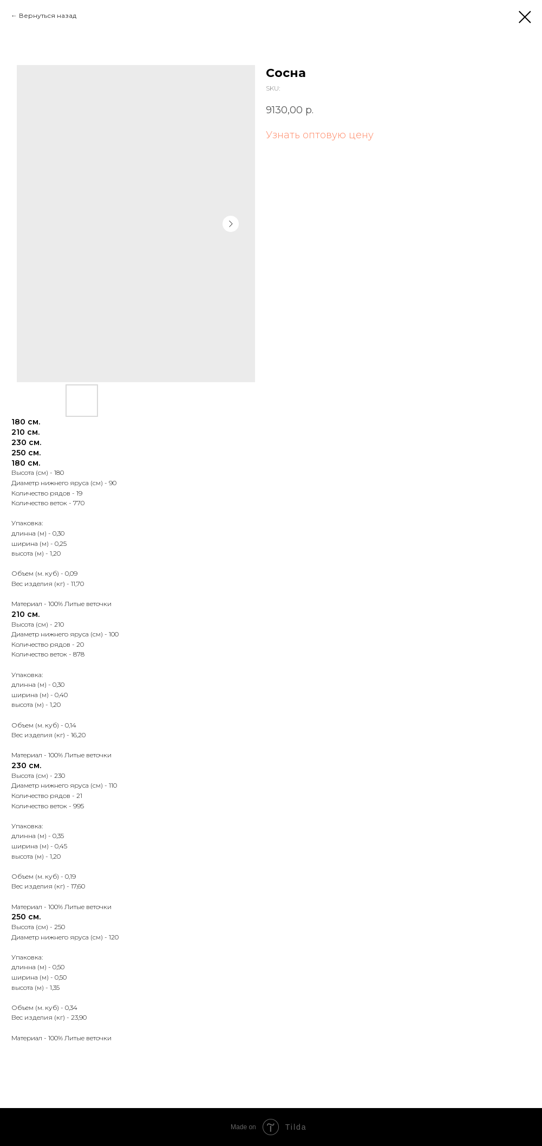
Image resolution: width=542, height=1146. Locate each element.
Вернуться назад (47, 15)
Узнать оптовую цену (320, 135)
